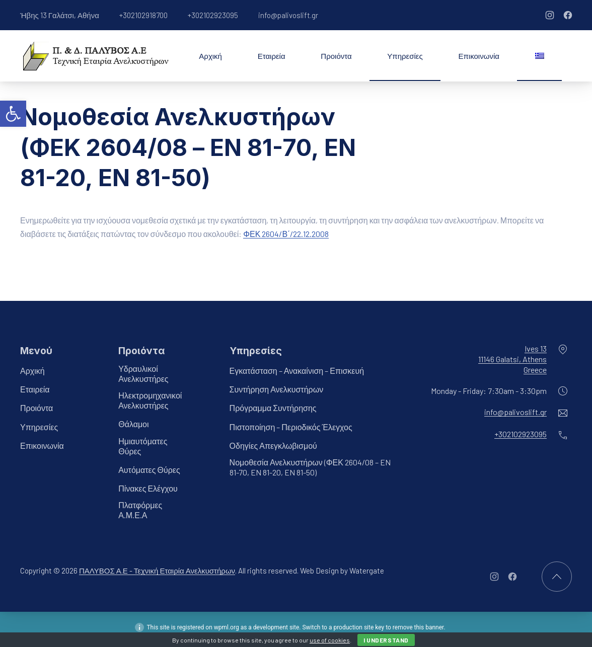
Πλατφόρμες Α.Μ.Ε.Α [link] (140, 510)
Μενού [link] (36, 351)
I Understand (386, 639)
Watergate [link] (366, 570)
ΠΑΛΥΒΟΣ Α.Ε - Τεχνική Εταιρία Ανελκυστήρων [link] (157, 570)
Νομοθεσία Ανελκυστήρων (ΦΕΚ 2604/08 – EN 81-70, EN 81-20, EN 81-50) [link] (310, 467)
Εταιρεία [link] (271, 55)
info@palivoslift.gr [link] (288, 15)
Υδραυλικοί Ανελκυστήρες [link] (143, 373)
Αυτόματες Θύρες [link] (149, 469)
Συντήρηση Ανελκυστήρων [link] (277, 389)
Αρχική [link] (210, 55)
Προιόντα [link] (336, 55)
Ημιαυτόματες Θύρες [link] (142, 446)
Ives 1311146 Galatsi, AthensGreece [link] (512, 359)
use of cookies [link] (330, 639)
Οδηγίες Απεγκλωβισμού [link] (273, 445)
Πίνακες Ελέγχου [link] (148, 488)
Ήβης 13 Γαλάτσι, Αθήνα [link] (59, 15)
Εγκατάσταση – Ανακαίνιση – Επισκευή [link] (297, 370)
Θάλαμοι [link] (133, 424)
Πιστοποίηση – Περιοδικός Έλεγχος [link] (291, 427)
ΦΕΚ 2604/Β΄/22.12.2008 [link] (286, 233)
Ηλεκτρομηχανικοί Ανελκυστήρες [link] (150, 400)
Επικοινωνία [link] (479, 55)
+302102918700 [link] (143, 15)
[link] (13, 114)
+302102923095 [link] (213, 15)
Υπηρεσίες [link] (404, 55)
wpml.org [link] (226, 627)
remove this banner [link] (418, 627)
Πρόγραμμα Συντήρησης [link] (273, 408)
